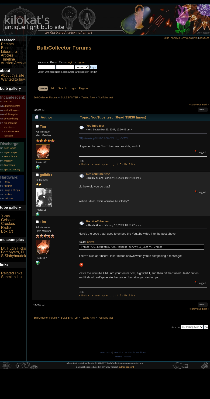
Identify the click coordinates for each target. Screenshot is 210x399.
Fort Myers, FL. (13, 252)
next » (205, 104)
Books (6, 48)
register (81, 62)
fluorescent (9, 165)
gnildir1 (46, 175)
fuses (7, 181)
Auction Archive (14, 63)
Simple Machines (137, 352)
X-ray (5, 216)
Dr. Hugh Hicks (13, 248)
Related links (11, 273)
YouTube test (95, 125)
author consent (126, 367)
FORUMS (175, 38)
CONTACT (204, 38)
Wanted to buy (13, 79)
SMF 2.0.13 (106, 352)
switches (8, 198)
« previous (195, 104)
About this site (12, 75)
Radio (6, 228)
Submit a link (11, 277)
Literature (9, 52)
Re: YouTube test (98, 174)
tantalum (8, 135)
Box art (7, 231)
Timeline (8, 59)
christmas (9, 127)
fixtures (8, 186)
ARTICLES (187, 38)
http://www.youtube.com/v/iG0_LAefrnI (103, 138)
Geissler (8, 220)
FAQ (195, 38)
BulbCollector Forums (64, 48)
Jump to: (176, 327)
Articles (7, 55)
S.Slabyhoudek (13, 256)
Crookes (8, 224)
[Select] (90, 242)
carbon (8, 101)
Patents (7, 44)
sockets (8, 194)
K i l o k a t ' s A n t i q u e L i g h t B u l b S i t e (107, 164)
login (70, 62)
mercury (8, 161)
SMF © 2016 (120, 352)
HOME (166, 38)
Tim (43, 126)
